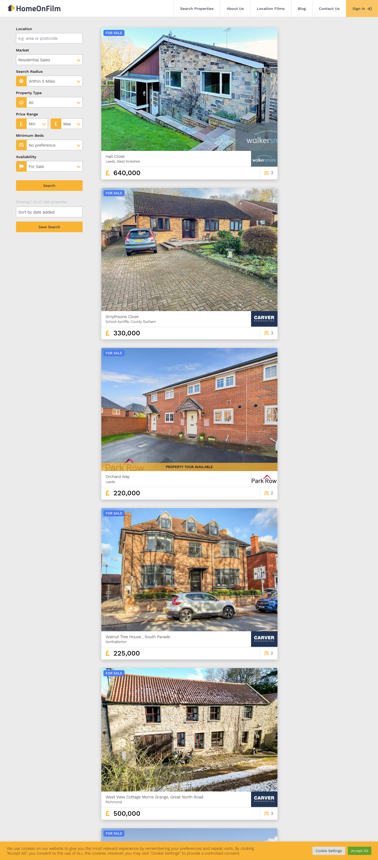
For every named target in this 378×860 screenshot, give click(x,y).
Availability (26, 157)
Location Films (271, 8)
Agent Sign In (179, 830)
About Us (235, 8)
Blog (302, 8)
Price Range (27, 114)
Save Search (49, 227)
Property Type (29, 93)
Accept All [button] (359, 851)
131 (344, 790)
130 (334, 790)
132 (353, 790)
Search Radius (29, 71)
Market (22, 50)
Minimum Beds (30, 135)
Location (24, 29)
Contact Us (329, 8)
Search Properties (197, 8)
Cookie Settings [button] (329, 851)
